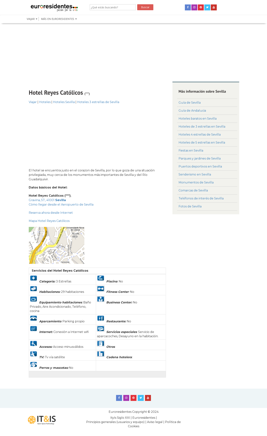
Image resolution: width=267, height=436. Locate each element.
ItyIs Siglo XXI (120, 417)
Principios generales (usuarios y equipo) (115, 422)
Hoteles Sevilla (64, 102)
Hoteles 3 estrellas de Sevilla (98, 102)
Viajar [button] (31, 19)
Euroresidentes (120, 412)
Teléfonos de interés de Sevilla (201, 198)
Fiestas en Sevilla (191, 150)
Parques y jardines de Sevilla (200, 158)
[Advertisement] (133, 52)
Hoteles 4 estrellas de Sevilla (200, 134)
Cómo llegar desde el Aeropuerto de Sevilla (61, 204)
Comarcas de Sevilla (193, 190)
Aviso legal (155, 422)
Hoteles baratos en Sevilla (198, 118)
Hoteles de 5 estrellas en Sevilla (202, 142)
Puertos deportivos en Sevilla (200, 166)
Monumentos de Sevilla (196, 182)
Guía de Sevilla (190, 102)
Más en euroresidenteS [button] (57, 19)
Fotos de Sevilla (190, 206)
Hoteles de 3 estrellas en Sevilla (202, 126)
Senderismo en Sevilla (195, 174)
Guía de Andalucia (192, 110)
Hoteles (45, 102)
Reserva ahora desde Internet (51, 212)
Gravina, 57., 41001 (47, 200)
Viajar (33, 102)
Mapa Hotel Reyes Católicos (49, 221)
